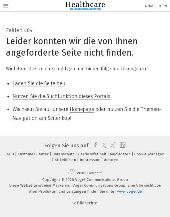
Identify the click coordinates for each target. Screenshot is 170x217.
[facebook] (94, 145)
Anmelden (156, 5)
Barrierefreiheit (92, 154)
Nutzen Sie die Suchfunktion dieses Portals (61, 96)
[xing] (112, 145)
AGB (11, 154)
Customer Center (34, 154)
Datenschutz (63, 154)
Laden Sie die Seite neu (39, 83)
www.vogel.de (129, 191)
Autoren (111, 159)
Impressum (90, 159)
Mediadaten (121, 154)
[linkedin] (122, 145)
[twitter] (102, 145)
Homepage (82, 109)
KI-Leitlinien (66, 159)
